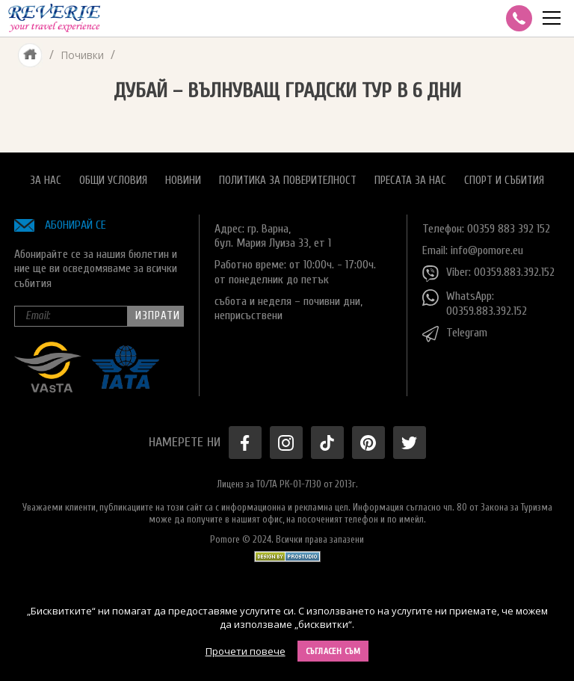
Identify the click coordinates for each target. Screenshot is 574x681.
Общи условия (113, 180)
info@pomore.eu (487, 250)
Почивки (82, 55)
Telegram (454, 334)
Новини (183, 180)
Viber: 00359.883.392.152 (488, 273)
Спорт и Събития (504, 180)
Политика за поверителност (288, 180)
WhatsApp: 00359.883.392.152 (474, 303)
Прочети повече (246, 651)
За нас (45, 180)
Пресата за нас (410, 180)
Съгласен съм (333, 651)
